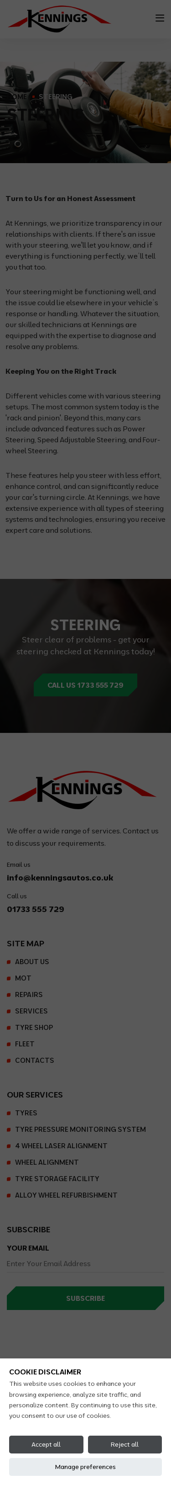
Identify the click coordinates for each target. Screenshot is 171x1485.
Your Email (28, 1247)
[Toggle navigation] (159, 17)
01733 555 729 (35, 909)
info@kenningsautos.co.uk (60, 877)
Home (17, 96)
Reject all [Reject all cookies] (125, 1444)
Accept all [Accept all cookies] (46, 1444)
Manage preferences (85, 1467)
